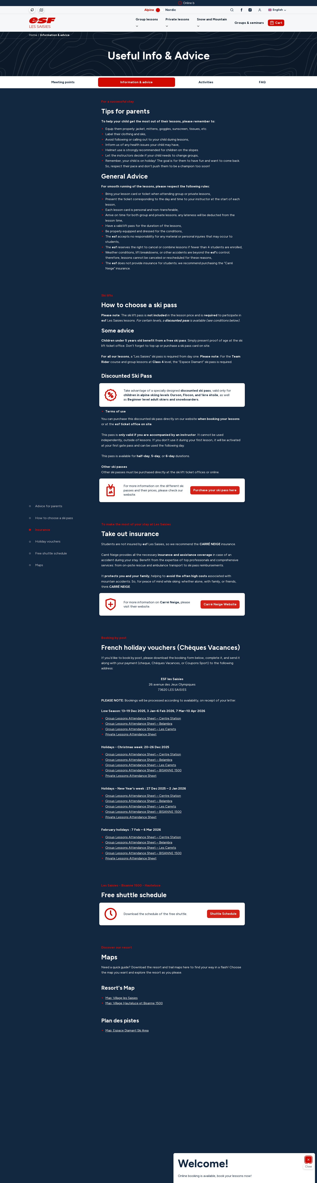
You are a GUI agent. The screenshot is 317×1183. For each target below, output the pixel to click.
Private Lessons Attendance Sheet (130, 729)
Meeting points (63, 77)
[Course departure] (41, 10)
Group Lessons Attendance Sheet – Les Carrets (140, 724)
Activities (206, 77)
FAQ (262, 77)
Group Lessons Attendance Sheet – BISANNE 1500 (143, 765)
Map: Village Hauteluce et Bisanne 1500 (134, 998)
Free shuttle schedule (51, 553)
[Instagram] (250, 10)
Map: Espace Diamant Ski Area (127, 1025)
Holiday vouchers (47, 542)
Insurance (42, 530)
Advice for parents (48, 506)
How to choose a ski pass (54, 518)
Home (33, 30)
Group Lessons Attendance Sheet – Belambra (138, 719)
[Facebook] (241, 10)
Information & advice (136, 77)
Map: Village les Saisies (121, 993)
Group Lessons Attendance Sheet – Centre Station (143, 713)
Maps (39, 565)
